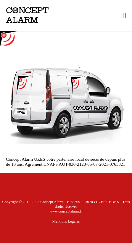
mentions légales (66, 221)
